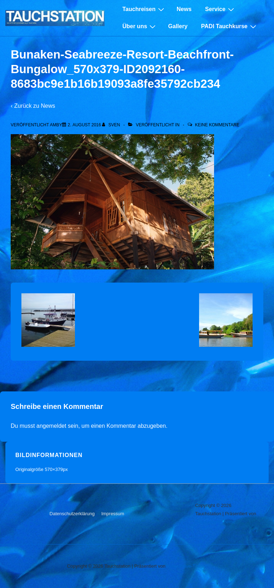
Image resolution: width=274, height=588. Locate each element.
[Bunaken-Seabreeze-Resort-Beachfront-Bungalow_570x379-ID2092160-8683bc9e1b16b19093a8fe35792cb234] (84, 124)
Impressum (112, 513)
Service (220, 9)
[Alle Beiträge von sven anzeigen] (111, 124)
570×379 (54, 469)
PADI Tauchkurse (229, 26)
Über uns (139, 26)
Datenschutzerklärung (72, 513)
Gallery (177, 26)
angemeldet (51, 426)
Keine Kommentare (217, 124)
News (184, 9)
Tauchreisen (144, 9)
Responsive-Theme (215, 521)
